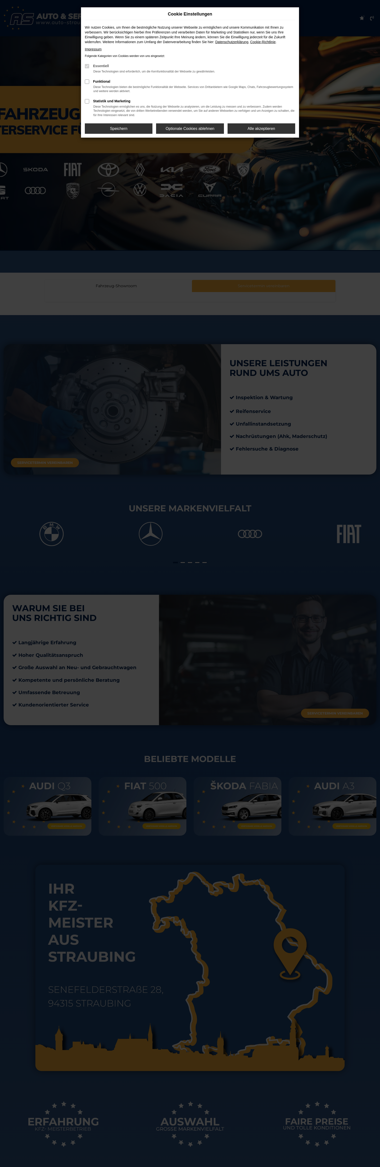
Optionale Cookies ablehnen (190, 129)
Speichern (118, 129)
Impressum (93, 49)
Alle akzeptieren (261, 129)
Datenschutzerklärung (231, 42)
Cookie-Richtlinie (263, 42)
